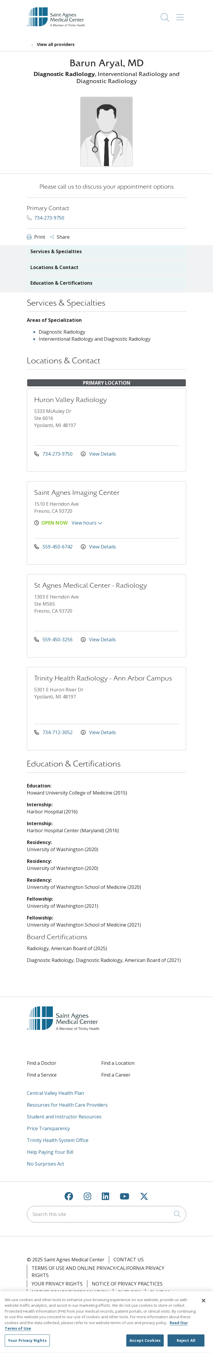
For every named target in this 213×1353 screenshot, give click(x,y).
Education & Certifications (61, 283)
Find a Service (42, 1075)
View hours (87, 523)
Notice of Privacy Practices (127, 1284)
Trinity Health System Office (58, 1140)
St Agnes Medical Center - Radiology (90, 585)
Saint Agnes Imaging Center (76, 493)
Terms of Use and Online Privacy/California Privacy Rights (98, 1271)
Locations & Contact (54, 267)
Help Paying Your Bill (50, 1152)
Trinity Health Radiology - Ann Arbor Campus (103, 678)
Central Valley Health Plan (55, 1093)
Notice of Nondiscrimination (70, 1292)
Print (36, 237)
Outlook (129, 1292)
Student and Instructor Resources (64, 1116)
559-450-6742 (54, 546)
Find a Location (118, 1063)
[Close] (203, 1304)
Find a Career (115, 1075)
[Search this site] (106, 1214)
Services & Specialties (56, 251)
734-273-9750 (45, 218)
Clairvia (160, 1292)
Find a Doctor (41, 1063)
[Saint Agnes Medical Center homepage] (59, 32)
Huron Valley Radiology (70, 400)
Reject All (186, 1344)
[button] (181, 15)
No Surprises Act (45, 1164)
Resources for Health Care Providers (67, 1105)
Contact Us (129, 1259)
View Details (98, 454)
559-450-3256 (54, 639)
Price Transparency (48, 1128)
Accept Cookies (145, 1344)
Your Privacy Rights (57, 1284)
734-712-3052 (54, 732)
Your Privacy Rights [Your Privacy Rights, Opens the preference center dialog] (27, 1344)
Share (60, 237)
